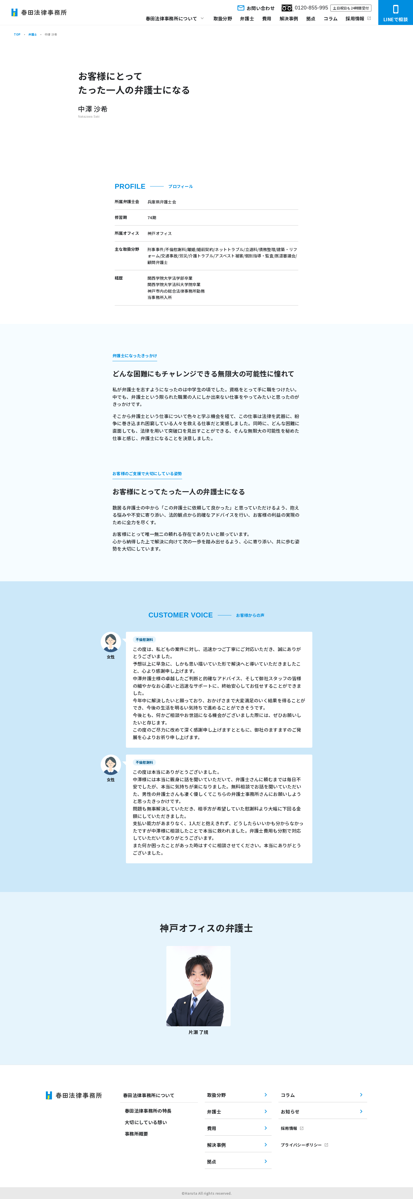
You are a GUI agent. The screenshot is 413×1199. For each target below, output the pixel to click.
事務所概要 (136, 1133)
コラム (331, 18)
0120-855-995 (305, 8)
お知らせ (290, 1111)
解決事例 (289, 18)
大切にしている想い (146, 1122)
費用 (267, 18)
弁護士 (247, 18)
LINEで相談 (395, 14)
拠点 (311, 18)
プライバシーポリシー (301, 1145)
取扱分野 (222, 18)
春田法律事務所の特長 (148, 1110)
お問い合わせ (255, 8)
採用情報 (355, 18)
